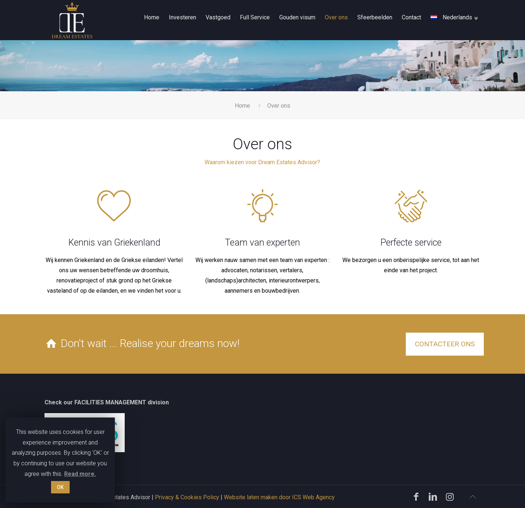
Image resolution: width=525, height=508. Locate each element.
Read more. (80, 473)
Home (242, 105)
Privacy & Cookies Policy (187, 497)
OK (60, 487)
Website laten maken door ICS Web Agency (279, 497)
